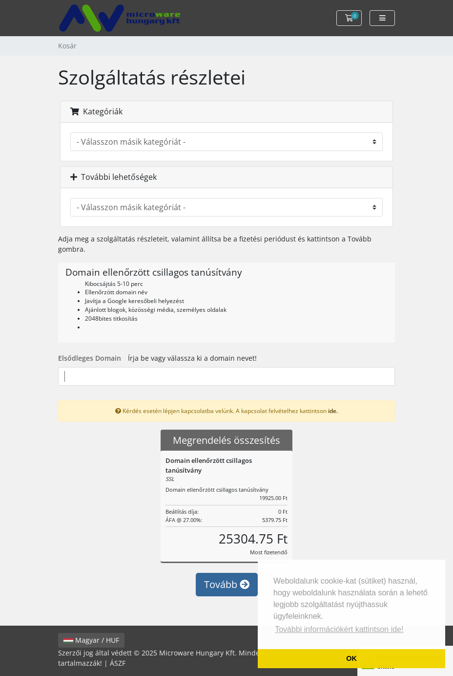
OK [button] (351, 658)
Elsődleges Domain (89, 358)
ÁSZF (117, 663)
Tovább (226, 584)
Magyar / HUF (91, 640)
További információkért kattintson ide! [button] (339, 629)
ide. (333, 410)
